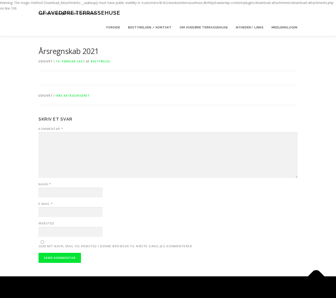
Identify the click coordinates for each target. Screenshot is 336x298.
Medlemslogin (285, 27)
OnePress (185, 287)
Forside (113, 27)
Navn (44, 184)
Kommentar (50, 129)
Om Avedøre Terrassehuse (204, 27)
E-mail (45, 204)
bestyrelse (100, 61)
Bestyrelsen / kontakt (150, 27)
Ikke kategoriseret (73, 96)
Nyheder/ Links (250, 27)
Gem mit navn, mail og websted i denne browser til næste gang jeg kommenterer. (115, 246)
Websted (46, 223)
